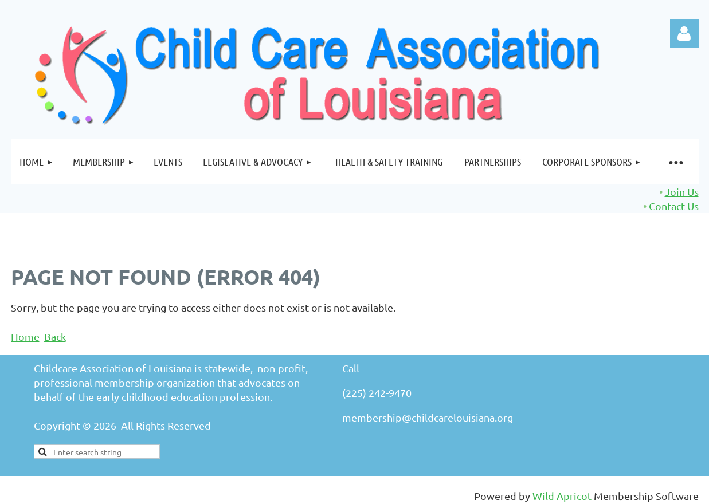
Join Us (682, 192)
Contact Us (674, 206)
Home (25, 336)
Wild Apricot (562, 496)
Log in (684, 33)
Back (55, 336)
